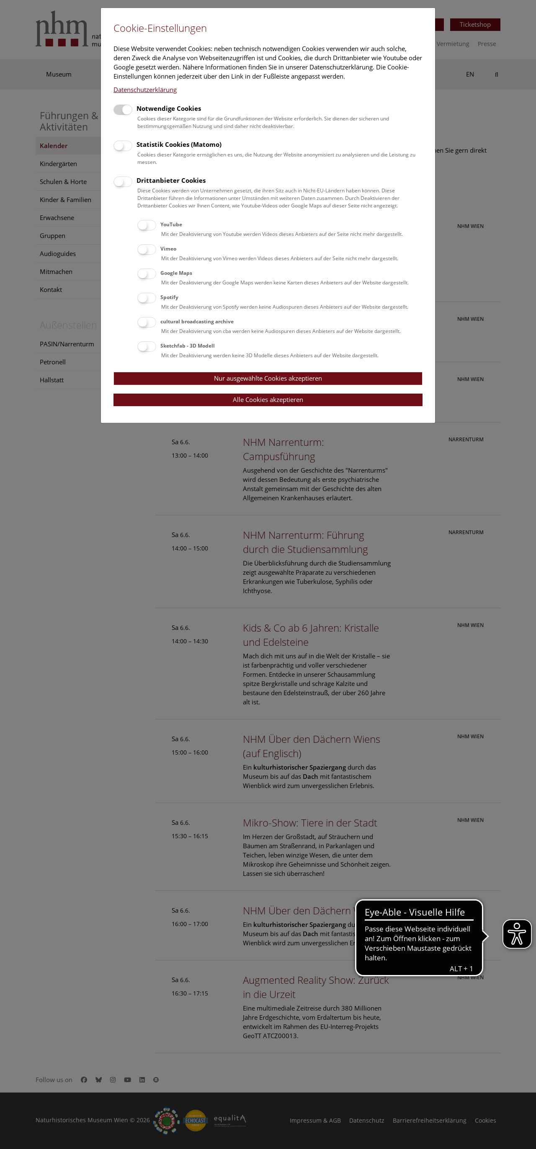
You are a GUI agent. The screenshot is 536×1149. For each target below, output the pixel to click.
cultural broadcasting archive (197, 321)
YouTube (171, 224)
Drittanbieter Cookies (171, 180)
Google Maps (176, 272)
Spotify (169, 297)
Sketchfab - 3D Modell (187, 345)
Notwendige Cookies (169, 108)
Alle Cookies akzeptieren (268, 399)
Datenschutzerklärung (145, 89)
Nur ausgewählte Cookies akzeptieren (268, 378)
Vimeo (168, 248)
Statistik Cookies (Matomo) (179, 144)
